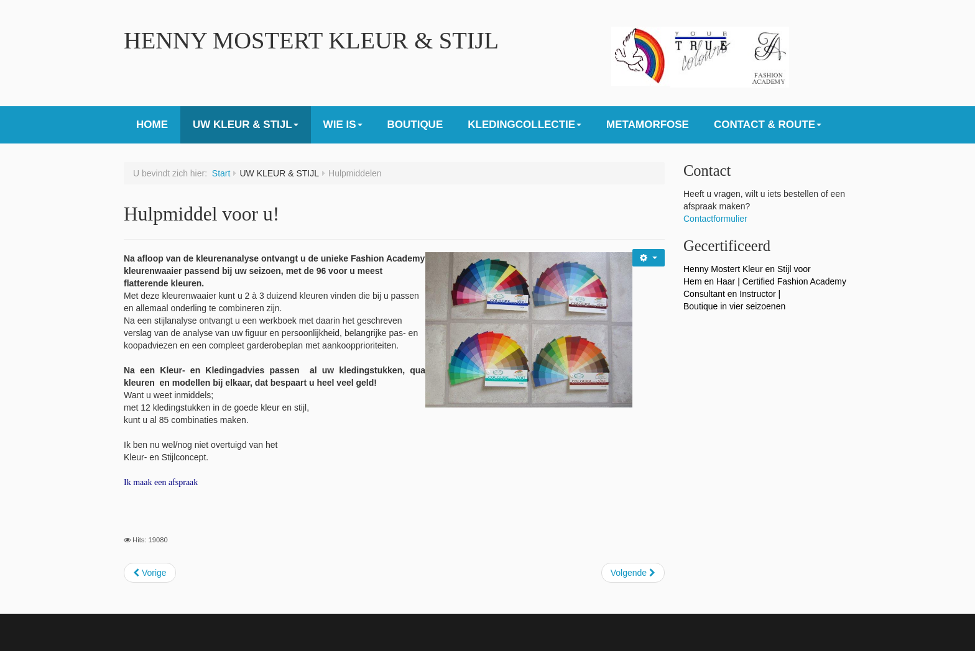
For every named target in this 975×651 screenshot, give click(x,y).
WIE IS (343, 124)
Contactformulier (715, 219)
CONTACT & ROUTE (767, 124)
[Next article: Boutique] (633, 573)
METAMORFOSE (647, 124)
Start (221, 173)
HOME (152, 124)
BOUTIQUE (415, 124)
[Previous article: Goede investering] (150, 573)
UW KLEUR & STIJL (245, 124)
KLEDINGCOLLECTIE (524, 124)
